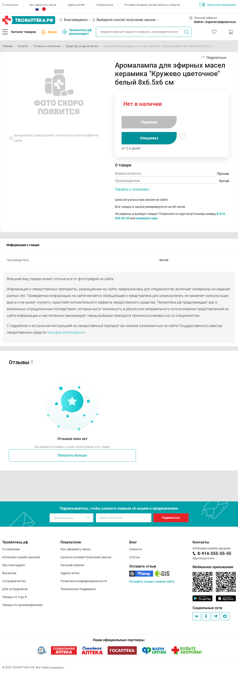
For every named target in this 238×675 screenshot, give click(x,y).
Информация (104, 4)
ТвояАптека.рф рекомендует (77, 31)
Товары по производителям (22, 605)
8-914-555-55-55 (214, 553)
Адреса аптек (76, 4)
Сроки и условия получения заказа (85, 557)
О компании (10, 4)
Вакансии (9, 573)
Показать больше (72, 455)
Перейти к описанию (132, 189)
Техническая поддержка (78, 589)
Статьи (134, 557)
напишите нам (146, 218)
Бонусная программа (217, 5)
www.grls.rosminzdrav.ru (66, 332)
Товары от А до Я (14, 597)
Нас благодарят (13, 565)
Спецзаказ (149, 138)
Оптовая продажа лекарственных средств (152, 4)
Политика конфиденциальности (83, 581)
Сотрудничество (14, 581)
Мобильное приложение (213, 567)
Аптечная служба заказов (21, 557)
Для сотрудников (15, 589)
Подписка (149, 122)
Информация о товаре (23, 245)
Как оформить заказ (42, 4)
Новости (135, 549)
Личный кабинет (72, 565)
